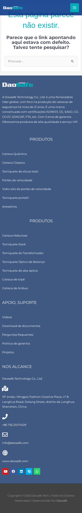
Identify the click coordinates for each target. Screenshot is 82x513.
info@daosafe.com (15, 443)
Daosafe (61, 500)
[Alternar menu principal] (74, 7)
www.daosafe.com (15, 461)
